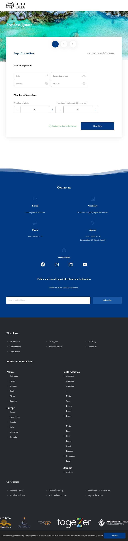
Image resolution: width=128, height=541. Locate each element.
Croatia (13, 413)
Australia (70, 463)
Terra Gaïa (15, 353)
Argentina (70, 372)
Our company (15, 338)
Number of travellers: (25, 87)
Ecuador (69, 442)
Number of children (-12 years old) (72, 95)
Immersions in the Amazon (99, 482)
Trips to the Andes (95, 487)
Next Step (97, 117)
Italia (12, 418)
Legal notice (15, 343)
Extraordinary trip (56, 482)
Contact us (92, 338)
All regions (53, 333)
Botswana (14, 367)
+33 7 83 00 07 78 (35, 228)
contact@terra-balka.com (35, 204)
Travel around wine (17, 487)
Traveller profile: (23, 65)
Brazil (68, 402)
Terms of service (55, 338)
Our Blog (92, 333)
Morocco (13, 377)
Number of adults (21, 95)
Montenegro (15, 423)
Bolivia (69, 397)
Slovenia (13, 428)
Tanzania (13, 392)
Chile (68, 427)
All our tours (15, 333)
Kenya (12, 372)
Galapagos (70, 447)
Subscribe (107, 292)
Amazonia (70, 367)
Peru (68, 452)
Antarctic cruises (16, 482)
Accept (119, 535)
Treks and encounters (57, 487)
